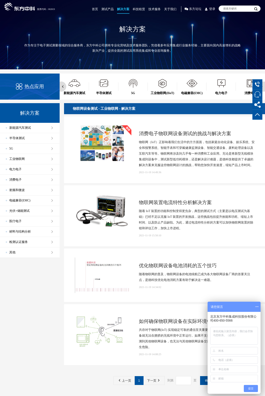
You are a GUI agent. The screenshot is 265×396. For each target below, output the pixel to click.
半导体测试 (17, 138)
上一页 (125, 380)
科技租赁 (139, 9)
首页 (95, 9)
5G (11, 148)
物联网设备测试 (85, 108)
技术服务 (154, 9)
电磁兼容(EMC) (19, 200)
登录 (212, 9)
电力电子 (15, 169)
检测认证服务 (18, 242)
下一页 (153, 380)
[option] (74, 87)
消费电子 (15, 179)
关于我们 (170, 9)
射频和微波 (17, 190)
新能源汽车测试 (20, 127)
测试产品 (107, 9)
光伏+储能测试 (19, 210)
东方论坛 (195, 9)
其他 (12, 252)
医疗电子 (15, 221)
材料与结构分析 (20, 231)
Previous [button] (61, 86)
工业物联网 (17, 159)
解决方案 (123, 9)
